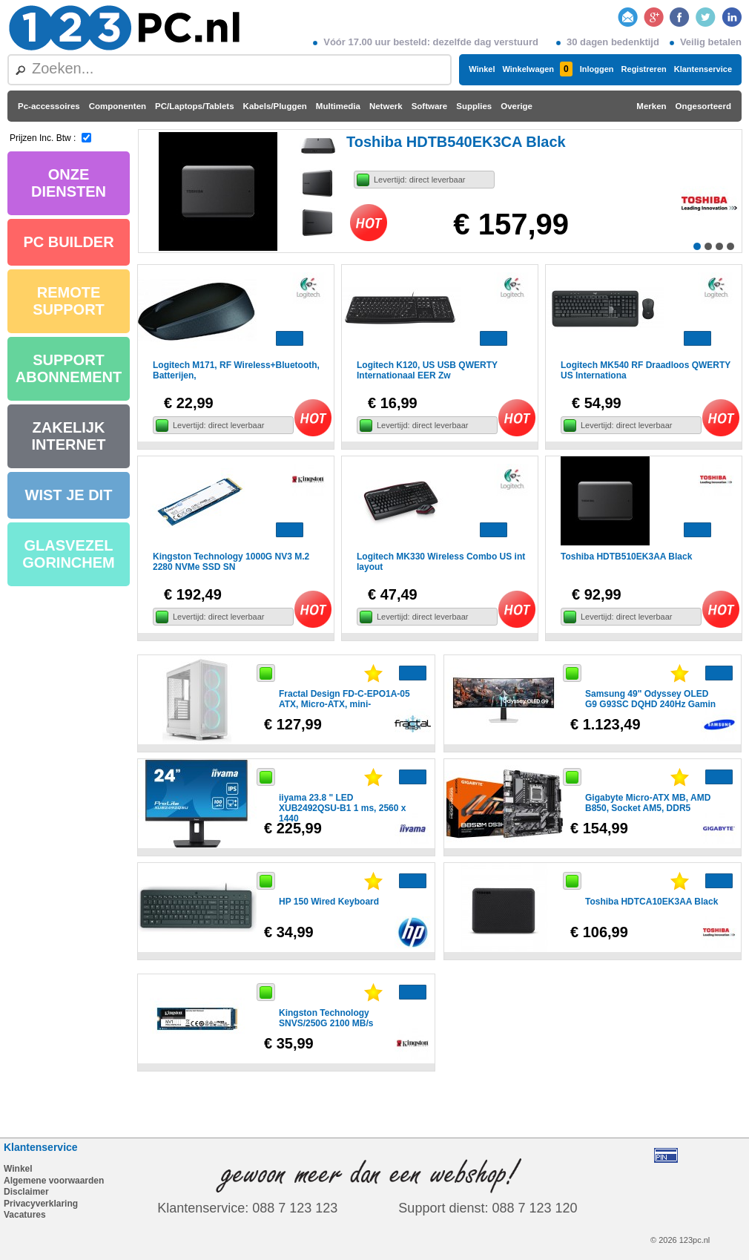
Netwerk (386, 106)
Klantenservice (703, 69)
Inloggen (597, 69)
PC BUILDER (68, 242)
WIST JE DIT (69, 495)
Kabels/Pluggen (275, 106)
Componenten (117, 106)
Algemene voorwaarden (54, 1180)
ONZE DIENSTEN (68, 183)
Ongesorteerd (703, 106)
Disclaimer (26, 1192)
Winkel (482, 69)
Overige (516, 106)
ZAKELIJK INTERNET (69, 436)
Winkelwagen (537, 69)
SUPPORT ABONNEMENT (69, 368)
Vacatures (25, 1215)
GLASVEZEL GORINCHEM (68, 554)
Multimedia (338, 106)
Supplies (474, 106)
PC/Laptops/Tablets (194, 106)
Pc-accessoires (49, 106)
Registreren (644, 69)
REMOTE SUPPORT (69, 301)
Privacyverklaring (41, 1203)
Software (430, 106)
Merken (651, 106)
